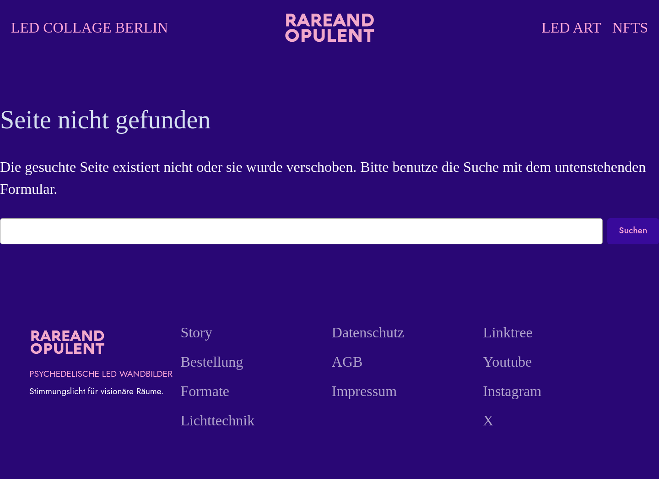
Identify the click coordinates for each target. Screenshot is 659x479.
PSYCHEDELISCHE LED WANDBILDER (101, 373)
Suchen (633, 230)
